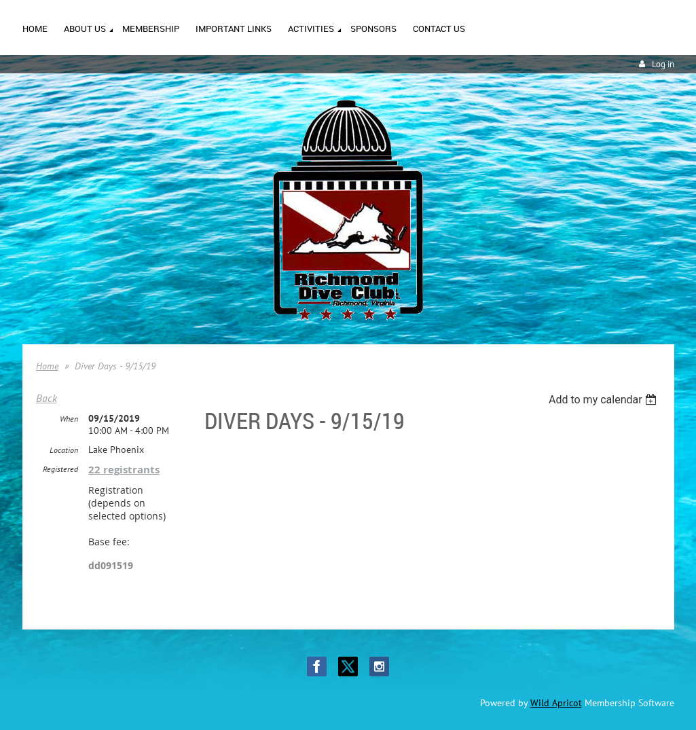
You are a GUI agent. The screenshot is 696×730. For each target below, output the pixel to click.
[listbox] (605, 399)
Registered (60, 469)
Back (46, 398)
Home (47, 366)
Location (64, 450)
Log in (663, 64)
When (69, 419)
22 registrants (124, 469)
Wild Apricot (556, 703)
